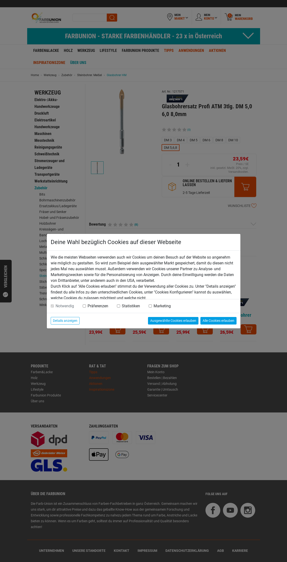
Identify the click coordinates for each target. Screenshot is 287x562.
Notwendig (65, 306)
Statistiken (131, 306)
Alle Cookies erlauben (218, 321)
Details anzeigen (65, 321)
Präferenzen (98, 306)
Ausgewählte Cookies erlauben (173, 321)
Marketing (162, 306)
